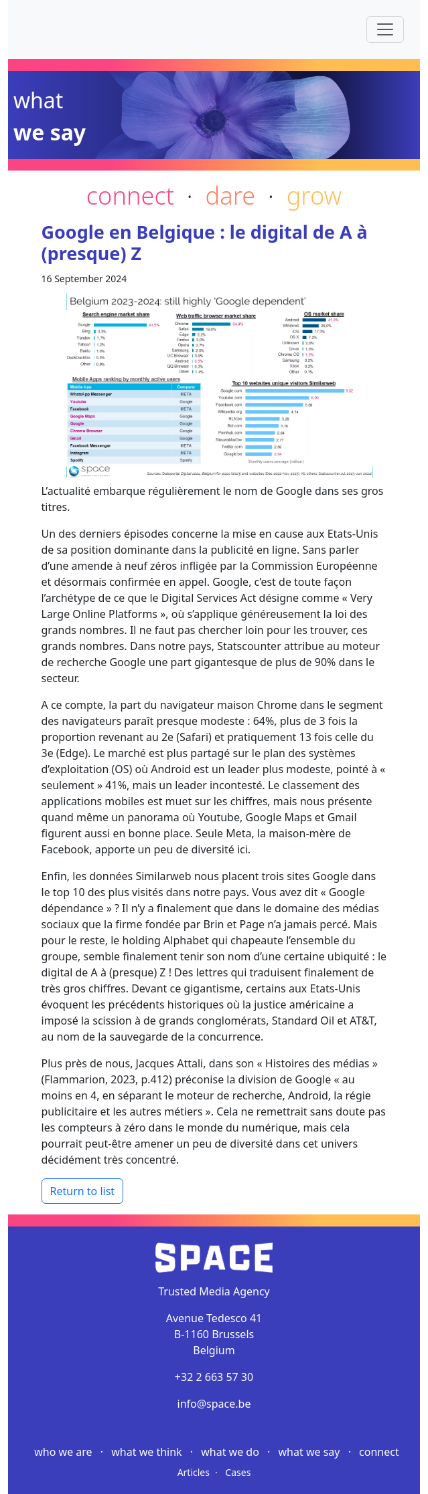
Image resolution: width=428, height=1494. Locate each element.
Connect (379, 1452)
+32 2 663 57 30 (214, 1377)
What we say (311, 1452)
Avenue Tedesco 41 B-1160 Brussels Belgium (214, 1334)
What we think (148, 1452)
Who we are (64, 1452)
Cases (238, 1472)
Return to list (82, 1191)
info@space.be (214, 1403)
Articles (193, 1472)
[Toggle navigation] (385, 29)
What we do (231, 1452)
